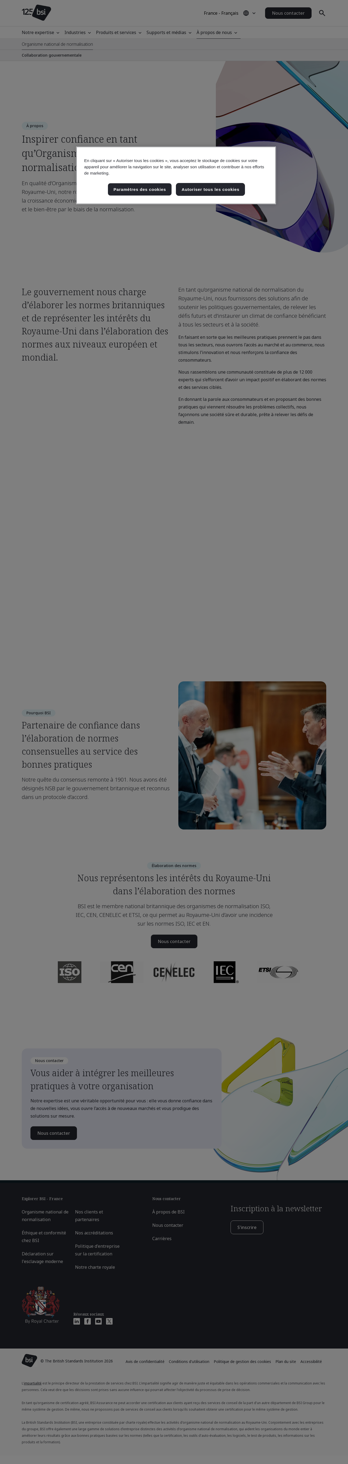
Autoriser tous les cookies (210, 189)
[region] (176, 176)
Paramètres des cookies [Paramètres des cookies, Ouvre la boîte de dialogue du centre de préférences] (139, 189)
